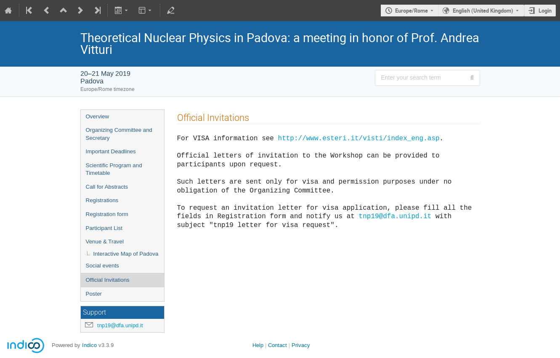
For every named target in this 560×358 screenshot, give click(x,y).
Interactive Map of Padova (126, 254)
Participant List (104, 228)
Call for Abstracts (107, 187)
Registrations (102, 200)
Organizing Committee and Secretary (119, 134)
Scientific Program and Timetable (114, 169)
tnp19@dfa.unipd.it (120, 325)
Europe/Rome (411, 10)
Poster (94, 294)
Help (257, 345)
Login (545, 10)
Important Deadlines (111, 151)
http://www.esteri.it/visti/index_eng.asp (359, 137)
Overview (97, 116)
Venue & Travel (105, 241)
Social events (102, 265)
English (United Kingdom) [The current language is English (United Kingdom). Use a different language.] (483, 10)
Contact (277, 345)
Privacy (301, 345)
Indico (89, 345)
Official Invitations (108, 280)
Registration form (107, 214)
